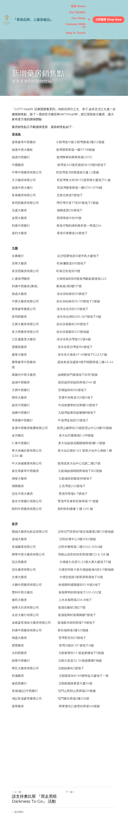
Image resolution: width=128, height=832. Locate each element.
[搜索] (89, 19)
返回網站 (18, 811)
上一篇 (16, 791)
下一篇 (70, 791)
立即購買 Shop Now (109, 19)
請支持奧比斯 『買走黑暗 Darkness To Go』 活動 (34, 799)
